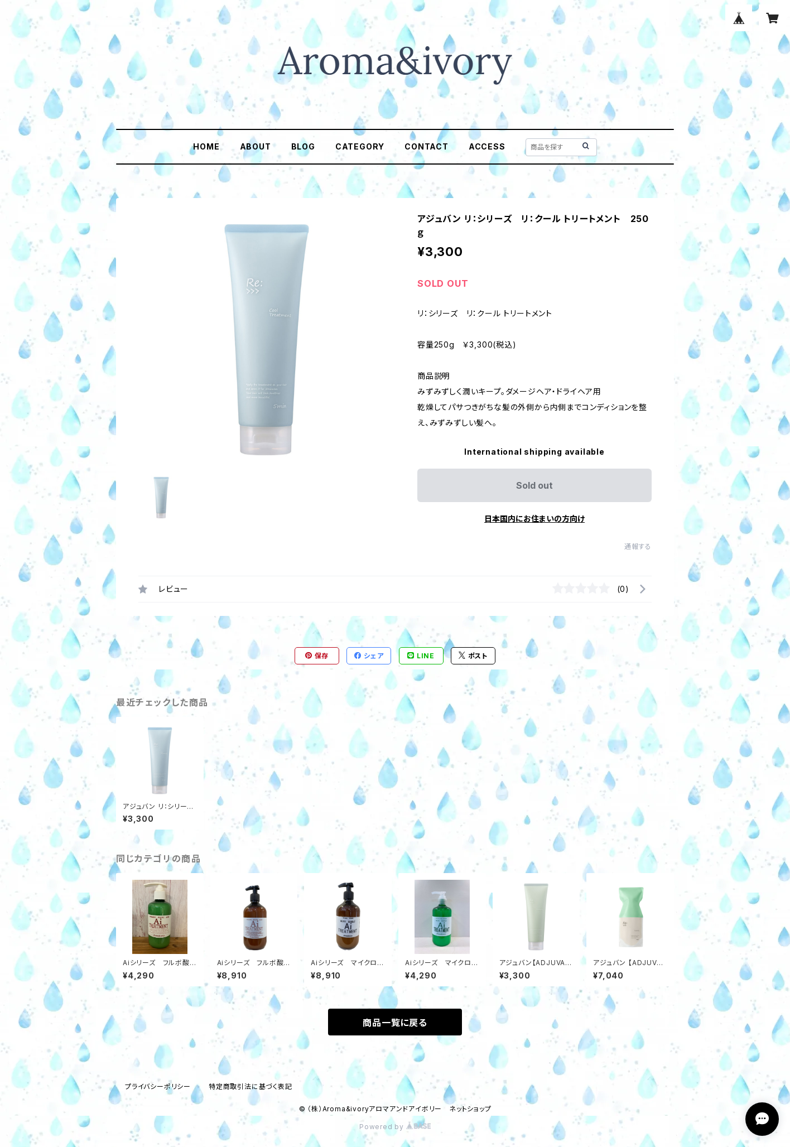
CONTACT (426, 146)
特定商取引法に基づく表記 (250, 1086)
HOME (206, 146)
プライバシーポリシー (158, 1086)
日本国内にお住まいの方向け (534, 518)
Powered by (395, 1126)
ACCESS (487, 146)
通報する (638, 546)
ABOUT (255, 146)
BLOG (303, 146)
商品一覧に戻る (395, 1022)
